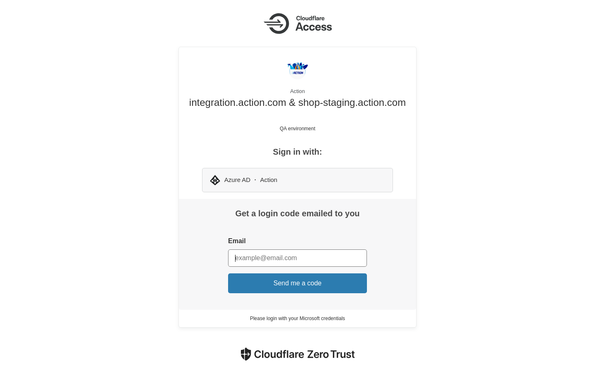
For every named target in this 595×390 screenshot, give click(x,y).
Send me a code (298, 283)
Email (237, 240)
